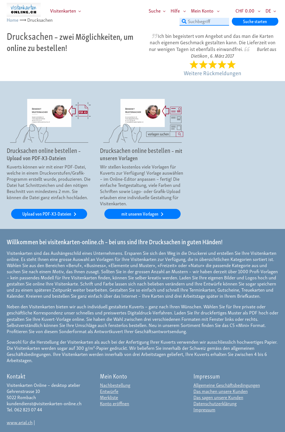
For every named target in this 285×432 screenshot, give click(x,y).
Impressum (204, 409)
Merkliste (109, 397)
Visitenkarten (63, 10)
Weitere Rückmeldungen (212, 72)
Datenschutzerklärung (215, 403)
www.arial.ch (20, 422)
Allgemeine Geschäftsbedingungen (226, 385)
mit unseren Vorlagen (140, 213)
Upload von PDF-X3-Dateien (47, 213)
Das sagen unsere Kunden (218, 397)
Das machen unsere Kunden (220, 391)
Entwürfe (109, 391)
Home (12, 19)
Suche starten (255, 21)
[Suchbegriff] (204, 21)
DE (268, 10)
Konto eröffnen (114, 403)
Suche (155, 10)
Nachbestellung (115, 385)
